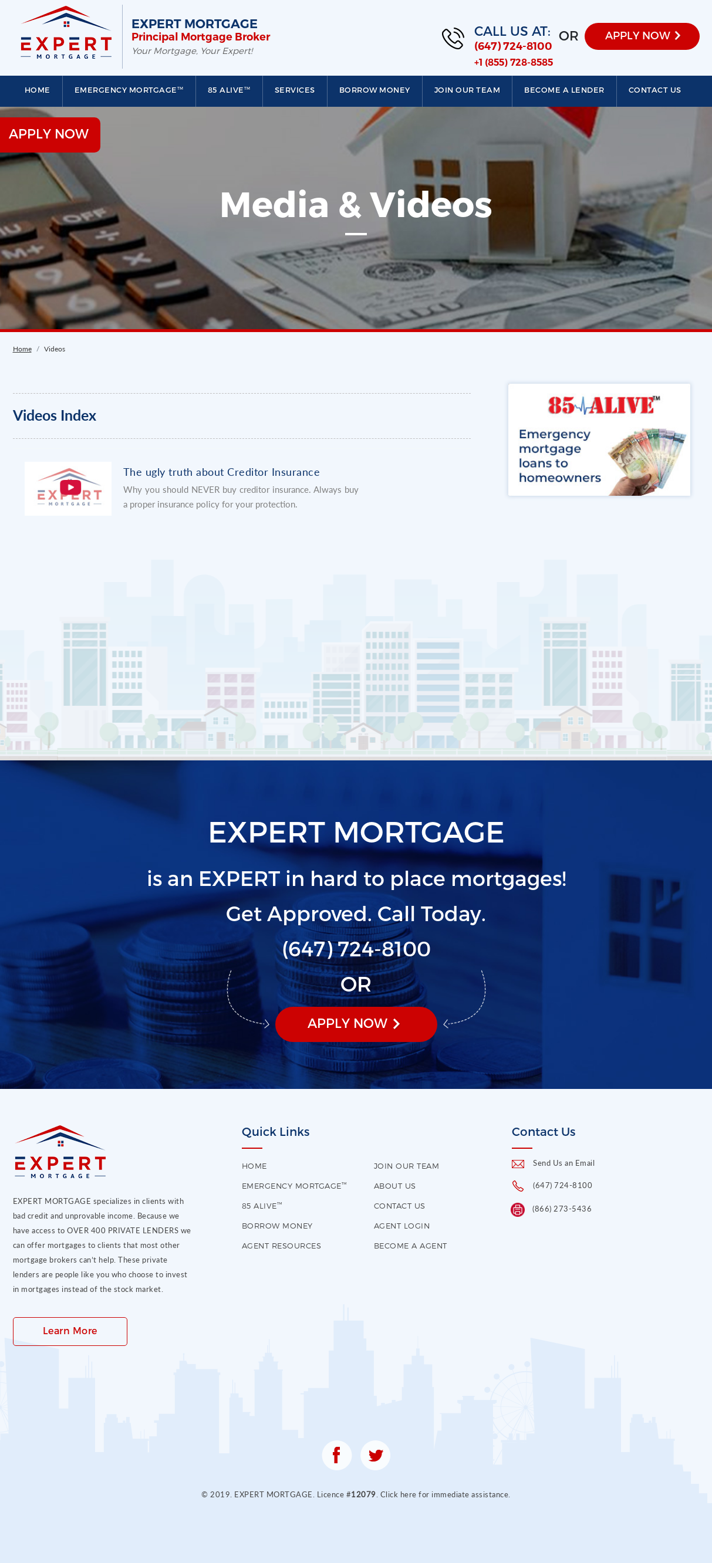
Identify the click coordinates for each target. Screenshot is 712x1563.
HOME (254, 1165)
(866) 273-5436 (562, 1208)
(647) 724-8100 (513, 46)
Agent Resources (282, 1245)
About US (395, 1185)
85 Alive (229, 89)
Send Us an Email (564, 1163)
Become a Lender (564, 89)
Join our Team (467, 89)
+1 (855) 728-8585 (513, 62)
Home (37, 89)
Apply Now (347, 1022)
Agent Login (402, 1225)
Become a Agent (410, 1245)
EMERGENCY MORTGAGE (129, 89)
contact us (400, 1205)
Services (295, 89)
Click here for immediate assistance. (445, 1494)
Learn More (70, 1330)
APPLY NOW (637, 35)
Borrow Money (374, 89)
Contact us (655, 89)
